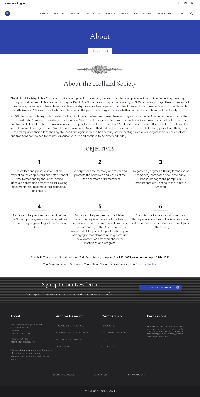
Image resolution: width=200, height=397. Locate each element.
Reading (76, 13)
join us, (114, 110)
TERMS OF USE (100, 374)
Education (93, 13)
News (124, 13)
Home (95, 51)
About (44, 13)
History (59, 13)
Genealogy (164, 13)
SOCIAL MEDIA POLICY (63, 374)
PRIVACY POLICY (136, 374)
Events (110, 13)
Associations (142, 13)
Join (180, 13)
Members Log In (15, 3)
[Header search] (191, 13)
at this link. (150, 264)
